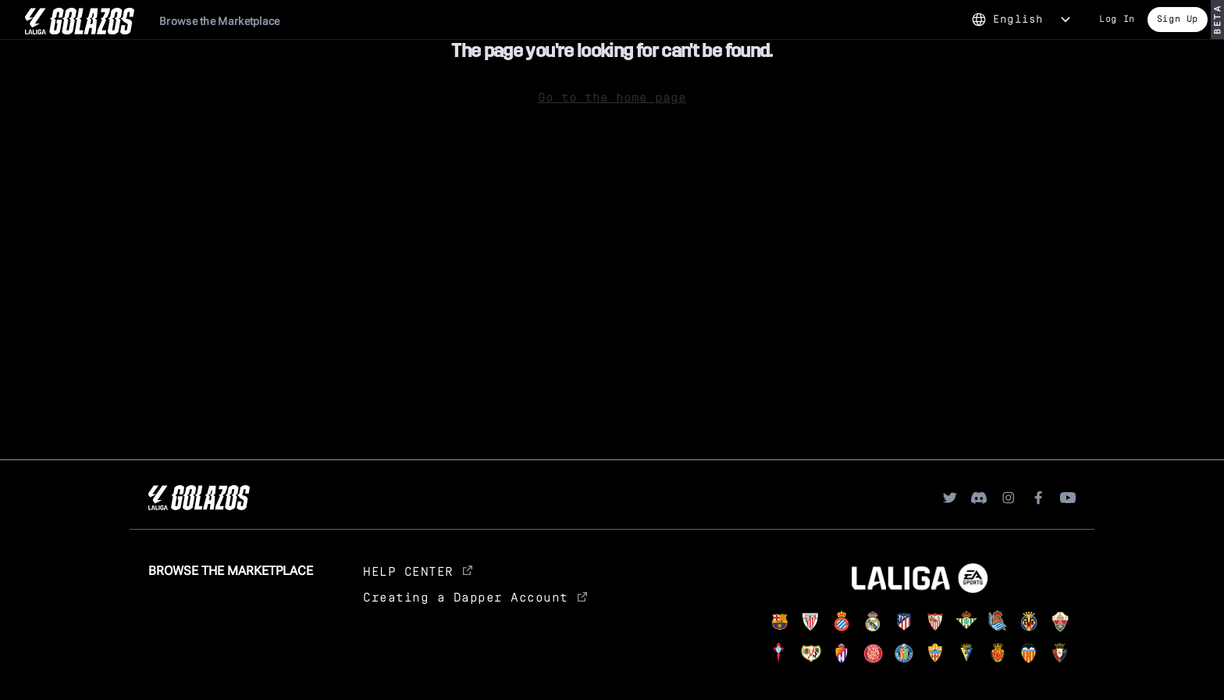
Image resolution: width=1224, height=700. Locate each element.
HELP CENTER (417, 570)
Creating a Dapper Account (475, 596)
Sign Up (1177, 18)
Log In (1117, 18)
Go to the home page (612, 96)
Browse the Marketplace (219, 21)
